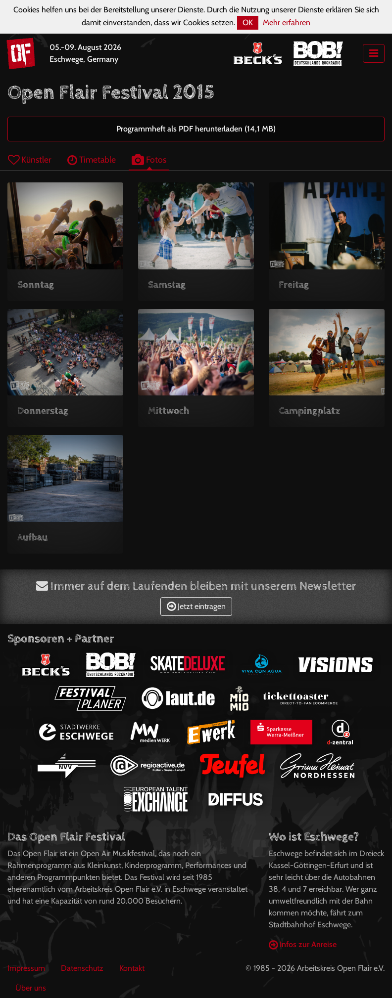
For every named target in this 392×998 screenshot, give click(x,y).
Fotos (149, 159)
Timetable (91, 159)
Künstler (29, 159)
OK (248, 22)
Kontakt (132, 968)
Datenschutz (82, 968)
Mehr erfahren (286, 22)
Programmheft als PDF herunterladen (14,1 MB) (196, 128)
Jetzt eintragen (196, 606)
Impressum (26, 968)
